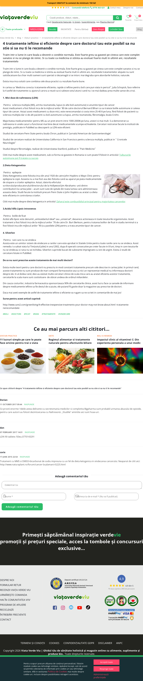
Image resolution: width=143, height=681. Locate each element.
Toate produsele (12, 29)
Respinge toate (106, 669)
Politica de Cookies (57, 671)
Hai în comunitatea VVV (15, 601)
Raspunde (29, 404)
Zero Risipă (98, 29)
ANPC (119, 644)
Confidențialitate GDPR (78, 644)
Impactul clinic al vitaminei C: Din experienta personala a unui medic (119, 341)
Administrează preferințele (101, 676)
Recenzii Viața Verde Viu (15, 591)
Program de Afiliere (13, 605)
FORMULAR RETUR (10, 586)
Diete (51, 335)
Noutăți (52, 29)
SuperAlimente (88, 22)
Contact (139, 7)
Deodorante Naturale (61, 22)
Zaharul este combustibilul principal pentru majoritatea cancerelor (90, 201)
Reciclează (7, 610)
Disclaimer (105, 644)
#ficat (27, 314)
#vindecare (64, 314)
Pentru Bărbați (81, 29)
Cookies (54, 644)
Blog (139, 29)
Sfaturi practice (8, 335)
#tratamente (48, 314)
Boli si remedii (104, 335)
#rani (36, 314)
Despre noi (128, 7)
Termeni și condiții (33, 644)
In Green (76, 22)
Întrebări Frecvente (13, 615)
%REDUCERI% (36, 29)
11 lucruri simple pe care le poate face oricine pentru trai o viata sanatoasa (20, 341)
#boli (5, 314)
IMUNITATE (66, 29)
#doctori (16, 314)
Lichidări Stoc (116, 29)
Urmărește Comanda (13, 596)
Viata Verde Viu (7, 37)
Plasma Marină (107, 22)
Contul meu (114, 7)
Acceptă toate (106, 662)
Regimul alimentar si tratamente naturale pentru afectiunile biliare (70, 341)
